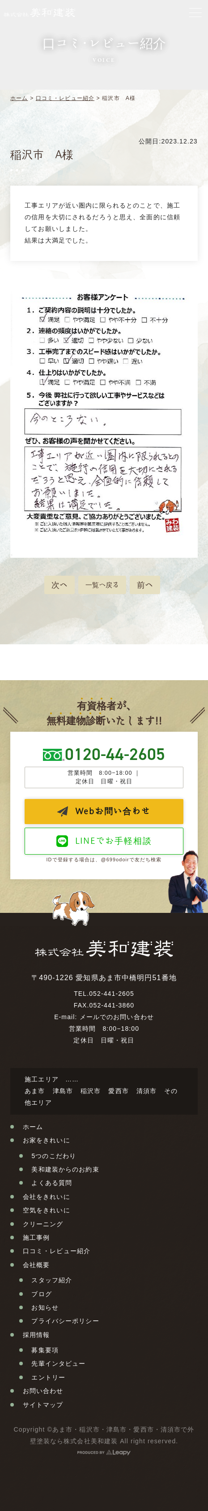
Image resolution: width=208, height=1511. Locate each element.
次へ (59, 585)
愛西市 (118, 1090)
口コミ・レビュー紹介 (65, 98)
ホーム (19, 98)
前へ (145, 585)
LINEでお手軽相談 (113, 840)
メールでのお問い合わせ (117, 1016)
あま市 (35, 1090)
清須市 (146, 1090)
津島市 (63, 1090)
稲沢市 (91, 1090)
